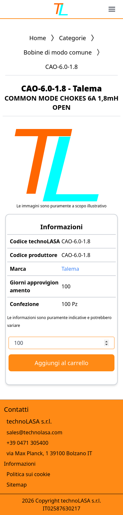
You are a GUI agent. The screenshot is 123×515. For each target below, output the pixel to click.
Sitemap (17, 484)
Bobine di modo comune (58, 52)
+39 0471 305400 (27, 442)
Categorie (72, 38)
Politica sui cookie (28, 474)
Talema (70, 268)
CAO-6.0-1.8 (76, 241)
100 (66, 286)
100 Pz (70, 304)
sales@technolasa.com (34, 432)
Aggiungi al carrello (62, 363)
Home (37, 38)
